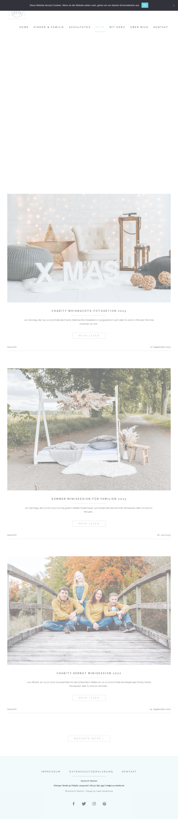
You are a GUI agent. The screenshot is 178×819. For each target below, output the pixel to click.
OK (145, 5)
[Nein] (173, 5)
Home (24, 27)
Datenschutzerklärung (91, 771)
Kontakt (160, 27)
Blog (100, 27)
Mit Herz (117, 27)
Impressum (51, 771)
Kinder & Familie (49, 27)
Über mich (139, 27)
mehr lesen (89, 339)
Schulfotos (80, 27)
